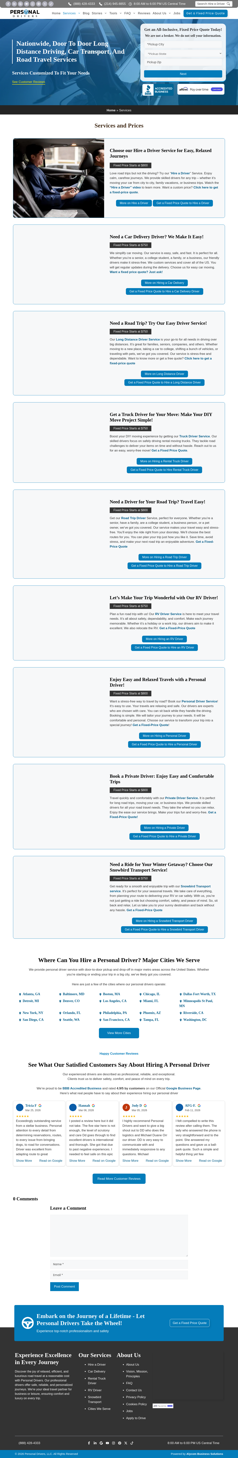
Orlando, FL (72, 1013)
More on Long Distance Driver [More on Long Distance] (164, 373)
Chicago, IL (151, 994)
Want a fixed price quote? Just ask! (136, 272)
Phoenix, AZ (152, 1013)
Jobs (177, 13)
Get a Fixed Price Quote (205, 13)
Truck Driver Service (194, 436)
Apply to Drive (136, 1418)
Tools (116, 13)
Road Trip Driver (133, 518)
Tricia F (31, 1105)
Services (72, 13)
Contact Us (134, 1390)
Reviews (144, 13)
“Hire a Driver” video (125, 187)
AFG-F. (190, 1105)
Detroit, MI (31, 1001)
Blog (86, 13)
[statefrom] (183, 53)
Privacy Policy (136, 1397)
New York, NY (33, 1013)
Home (56, 13)
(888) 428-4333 (29, 1443)
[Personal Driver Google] (20, 4)
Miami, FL (151, 1001)
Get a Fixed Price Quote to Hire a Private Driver (164, 836)
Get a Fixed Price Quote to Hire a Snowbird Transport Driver (164, 929)
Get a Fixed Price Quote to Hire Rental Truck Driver (164, 469)
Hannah (84, 1105)
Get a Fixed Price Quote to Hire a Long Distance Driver (164, 382)
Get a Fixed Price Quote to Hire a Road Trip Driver (164, 565)
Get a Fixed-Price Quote (177, 628)
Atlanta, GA (31, 994)
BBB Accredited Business (82, 1088)
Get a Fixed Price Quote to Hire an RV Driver (164, 647)
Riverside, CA (193, 1013)
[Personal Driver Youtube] (26, 4)
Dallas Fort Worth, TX (199, 994)
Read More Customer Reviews (118, 1178)
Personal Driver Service (199, 701)
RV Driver (95, 1390)
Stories (100, 13)
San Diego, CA (33, 1020)
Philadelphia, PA (115, 1013)
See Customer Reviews (28, 82)
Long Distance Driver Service (138, 339)
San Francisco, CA (116, 1020)
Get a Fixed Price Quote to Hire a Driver (183, 203)
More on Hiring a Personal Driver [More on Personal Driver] (164, 735)
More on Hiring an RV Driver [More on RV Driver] (164, 639)
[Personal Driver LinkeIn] (95, 1443)
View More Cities (119, 1033)
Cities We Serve (99, 1409)
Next (183, 74)
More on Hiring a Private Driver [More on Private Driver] (164, 827)
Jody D (137, 1105)
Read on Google (50, 1160)
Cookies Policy (136, 1404)
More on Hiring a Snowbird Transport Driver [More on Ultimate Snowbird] (164, 920)
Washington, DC (195, 1020)
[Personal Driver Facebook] (8, 4)
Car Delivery (96, 1371)
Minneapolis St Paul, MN (196, 1003)
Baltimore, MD (73, 994)
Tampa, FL (151, 1020)
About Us (162, 13)
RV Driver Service (168, 614)
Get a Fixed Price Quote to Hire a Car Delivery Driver (165, 291)
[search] (228, 4)
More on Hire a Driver (134, 203)
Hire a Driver (180, 173)
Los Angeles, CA (115, 1001)
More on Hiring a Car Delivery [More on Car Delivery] (164, 282)
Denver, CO (71, 1001)
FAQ (130, 13)
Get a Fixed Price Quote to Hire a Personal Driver (164, 744)
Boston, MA (111, 994)
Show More (24, 1160)
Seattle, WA (71, 1020)
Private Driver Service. (182, 798)
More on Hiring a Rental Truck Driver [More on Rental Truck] (164, 461)
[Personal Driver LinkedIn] (14, 4)
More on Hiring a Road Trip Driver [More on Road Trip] (164, 557)
